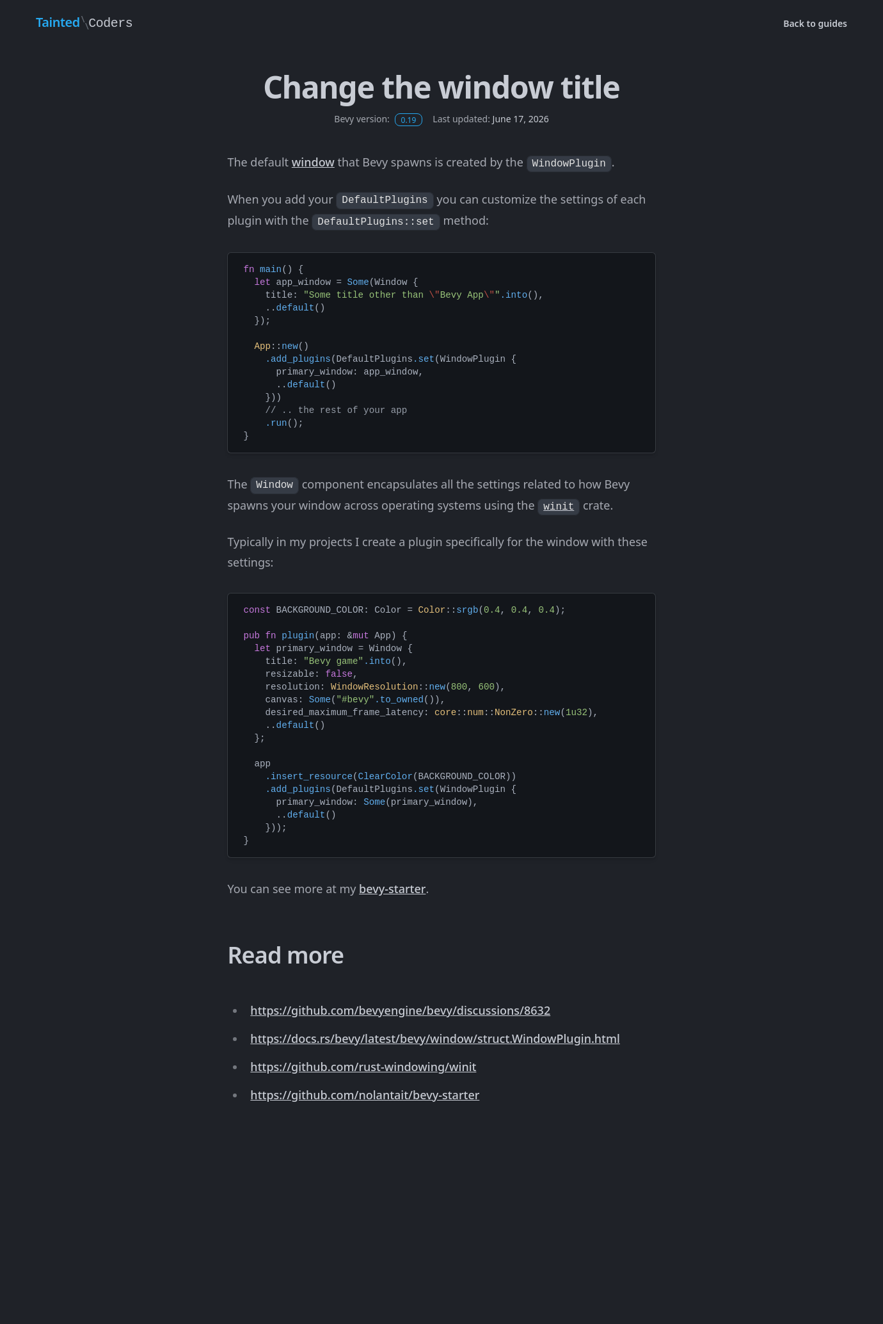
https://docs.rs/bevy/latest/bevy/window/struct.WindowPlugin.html (435, 1038)
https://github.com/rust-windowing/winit (363, 1066)
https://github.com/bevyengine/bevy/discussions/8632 (400, 1010)
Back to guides (815, 23)
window (313, 162)
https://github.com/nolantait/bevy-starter (364, 1094)
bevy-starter (392, 888)
